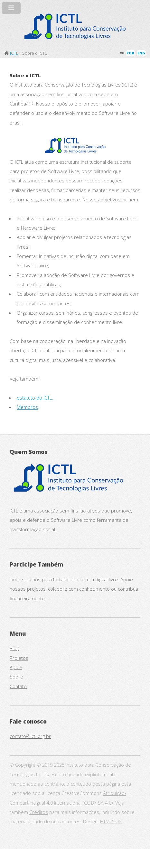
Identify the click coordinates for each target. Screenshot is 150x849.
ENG (141, 53)
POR (130, 53)
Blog (14, 648)
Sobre (16, 676)
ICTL (14, 53)
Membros (27, 407)
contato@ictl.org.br (30, 736)
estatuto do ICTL (34, 397)
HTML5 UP (111, 821)
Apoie (16, 667)
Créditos (38, 812)
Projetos (19, 658)
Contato (18, 686)
